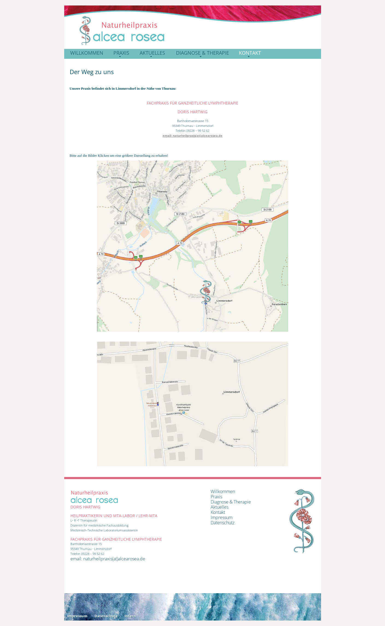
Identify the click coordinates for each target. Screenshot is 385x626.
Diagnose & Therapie (231, 502)
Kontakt (218, 512)
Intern (130, 615)
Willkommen (223, 491)
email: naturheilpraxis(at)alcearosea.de (192, 135)
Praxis (216, 497)
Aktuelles (219, 507)
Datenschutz (222, 523)
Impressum (222, 517)
